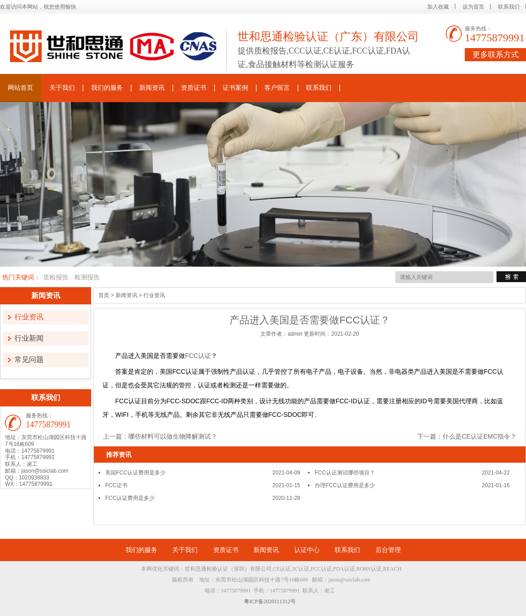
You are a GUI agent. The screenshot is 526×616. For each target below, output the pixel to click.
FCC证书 (116, 485)
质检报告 (55, 277)
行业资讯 (29, 317)
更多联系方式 (495, 54)
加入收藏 (438, 7)
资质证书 (193, 87)
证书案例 (235, 87)
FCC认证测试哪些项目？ (345, 472)
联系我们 (509, 7)
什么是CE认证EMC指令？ (479, 436)
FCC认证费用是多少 (130, 498)
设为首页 (473, 7)
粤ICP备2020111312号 (270, 601)
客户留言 (277, 87)
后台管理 (388, 550)
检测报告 (87, 277)
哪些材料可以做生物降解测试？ (172, 436)
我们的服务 (107, 87)
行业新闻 (29, 338)
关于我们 (62, 87)
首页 (103, 295)
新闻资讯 (152, 87)
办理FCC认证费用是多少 (345, 485)
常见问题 (29, 359)
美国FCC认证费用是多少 (135, 472)
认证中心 (307, 550)
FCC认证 (198, 355)
